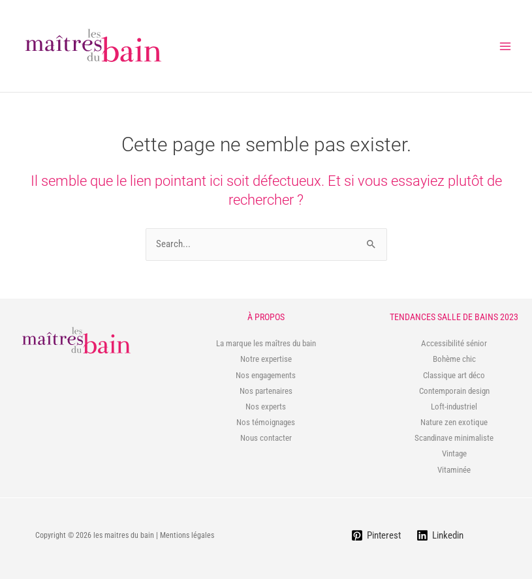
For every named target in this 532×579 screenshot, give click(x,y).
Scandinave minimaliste (454, 438)
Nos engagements (266, 375)
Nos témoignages (265, 422)
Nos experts (265, 406)
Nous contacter (266, 438)
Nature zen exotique (454, 422)
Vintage (454, 453)
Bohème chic (454, 359)
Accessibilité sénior (454, 343)
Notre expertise (266, 359)
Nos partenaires (266, 391)
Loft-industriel (454, 406)
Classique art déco (454, 375)
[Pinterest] (376, 535)
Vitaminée (454, 470)
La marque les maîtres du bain (266, 343)
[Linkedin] (440, 535)
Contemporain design (454, 391)
